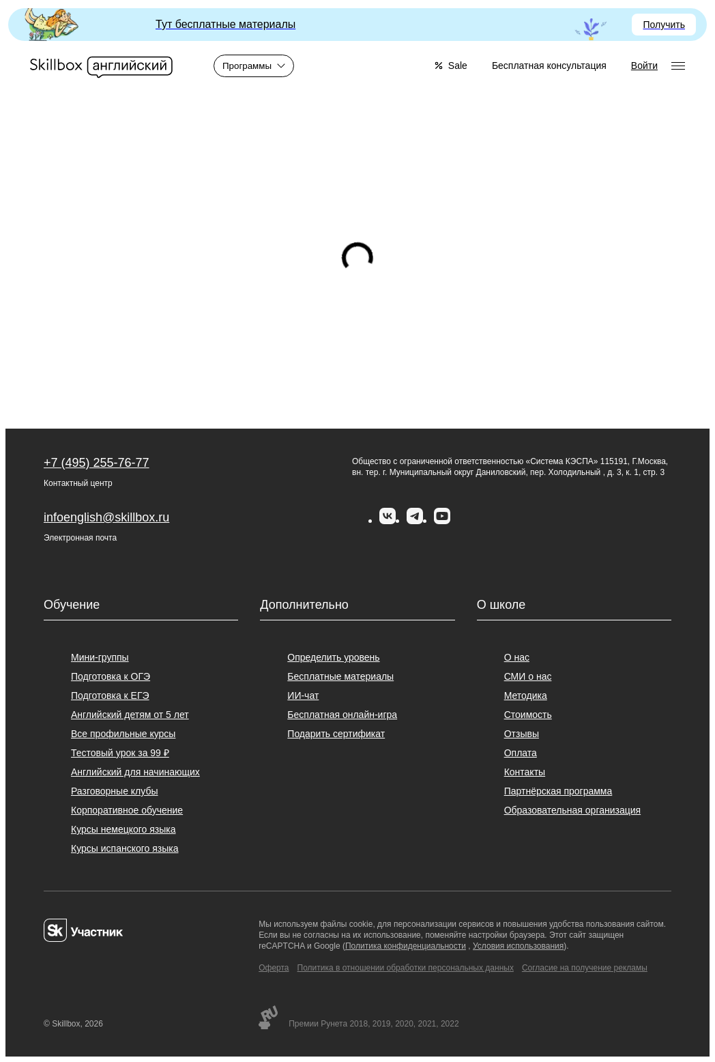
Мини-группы (100, 657)
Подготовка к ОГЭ (110, 676)
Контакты (524, 771)
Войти (644, 65)
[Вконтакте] (387, 520)
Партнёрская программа (558, 791)
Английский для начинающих (135, 771)
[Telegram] (415, 520)
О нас (516, 657)
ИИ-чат (303, 695)
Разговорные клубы (114, 791)
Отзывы (521, 733)
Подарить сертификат (336, 733)
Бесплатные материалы (340, 676)
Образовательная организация (572, 810)
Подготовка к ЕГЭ (110, 695)
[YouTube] (442, 520)
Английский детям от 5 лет (130, 714)
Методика (525, 695)
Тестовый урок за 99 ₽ (120, 752)
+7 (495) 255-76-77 (96, 463)
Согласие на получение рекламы (584, 968)
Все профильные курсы (123, 733)
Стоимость (528, 714)
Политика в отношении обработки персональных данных (405, 968)
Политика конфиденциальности (405, 946)
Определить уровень (333, 657)
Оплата (520, 752)
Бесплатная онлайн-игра (342, 714)
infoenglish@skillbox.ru (106, 517)
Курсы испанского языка (124, 848)
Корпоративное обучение (127, 810)
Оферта (274, 968)
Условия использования (518, 946)
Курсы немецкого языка (123, 829)
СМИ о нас (528, 676)
